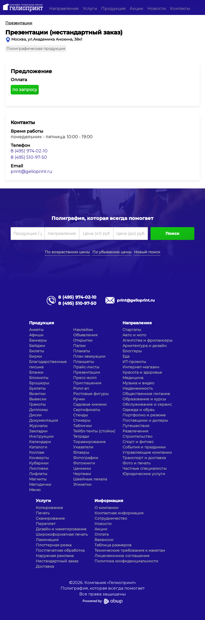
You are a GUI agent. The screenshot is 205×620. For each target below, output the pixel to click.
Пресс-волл (85, 377)
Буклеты (37, 388)
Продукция (113, 8)
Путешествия (136, 425)
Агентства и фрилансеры (147, 340)
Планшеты (83, 361)
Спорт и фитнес (138, 441)
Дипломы (38, 409)
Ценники (82, 468)
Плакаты (81, 351)
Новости (156, 8)
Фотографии (85, 457)
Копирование (49, 507)
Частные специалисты (145, 468)
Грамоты (37, 404)
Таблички (82, 425)
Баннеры (38, 340)
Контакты (180, 8)
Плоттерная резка (54, 545)
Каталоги (38, 447)
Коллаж (36, 452)
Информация (108, 500)
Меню (35, 489)
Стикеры (81, 420)
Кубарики (39, 463)
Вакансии (103, 539)
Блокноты (38, 377)
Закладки (38, 431)
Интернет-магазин (141, 367)
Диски (35, 415)
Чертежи (82, 473)
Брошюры (39, 383)
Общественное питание (146, 393)
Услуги (90, 8)
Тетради (81, 436)
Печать (43, 513)
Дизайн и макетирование (61, 529)
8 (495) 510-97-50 (29, 157)
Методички (40, 484)
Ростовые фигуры (91, 393)
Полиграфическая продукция (35, 48)
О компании (106, 507)
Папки (79, 345)
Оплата (101, 534)
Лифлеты (38, 473)
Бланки (36, 372)
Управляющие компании (147, 452)
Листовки (38, 468)
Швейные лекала (90, 479)
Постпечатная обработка (60, 550)
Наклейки (83, 329)
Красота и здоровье (142, 372)
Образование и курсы (144, 399)
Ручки (79, 399)
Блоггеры (132, 351)
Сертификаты (86, 409)
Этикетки (82, 484)
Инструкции (41, 436)
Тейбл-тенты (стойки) (94, 431)
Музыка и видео (138, 383)
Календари (40, 441)
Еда (126, 356)
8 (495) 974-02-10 (29, 150)
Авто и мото (134, 335)
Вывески (37, 399)
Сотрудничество (110, 518)
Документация (43, 420)
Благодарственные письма (48, 364)
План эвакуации (89, 356)
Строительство (137, 436)
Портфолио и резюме (144, 415)
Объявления (85, 335)
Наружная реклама (55, 555)
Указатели (83, 447)
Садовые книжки (90, 404)
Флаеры (81, 452)
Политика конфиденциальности (126, 561)
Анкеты (36, 329)
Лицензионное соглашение (121, 555)
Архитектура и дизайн (145, 345)
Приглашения (87, 383)
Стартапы (132, 329)
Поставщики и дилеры (145, 420)
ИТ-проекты (134, 361)
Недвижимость (138, 388)
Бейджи (37, 345)
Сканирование (50, 518)
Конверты (39, 457)
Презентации (86, 372)
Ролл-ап (81, 388)
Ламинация (47, 539)
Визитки (37, 393)
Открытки (83, 340)
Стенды (80, 415)
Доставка (45, 566)
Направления (63, 8)
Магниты (37, 479)
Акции (136, 8)
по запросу (24, 89)
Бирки (35, 356)
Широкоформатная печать (62, 534)
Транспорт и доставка (144, 457)
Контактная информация (118, 513)
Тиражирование (89, 441)
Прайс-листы (86, 367)
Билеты (36, 351)
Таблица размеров (113, 545)
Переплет (46, 523)
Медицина (133, 377)
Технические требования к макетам (129, 550)
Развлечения (135, 431)
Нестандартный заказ (57, 561)
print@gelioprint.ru (31, 171)
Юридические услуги (144, 473)
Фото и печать (137, 463)
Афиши (36, 335)
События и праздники (144, 447)
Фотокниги (84, 463)
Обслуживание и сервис (147, 404)
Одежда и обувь (139, 409)
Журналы (38, 425)
